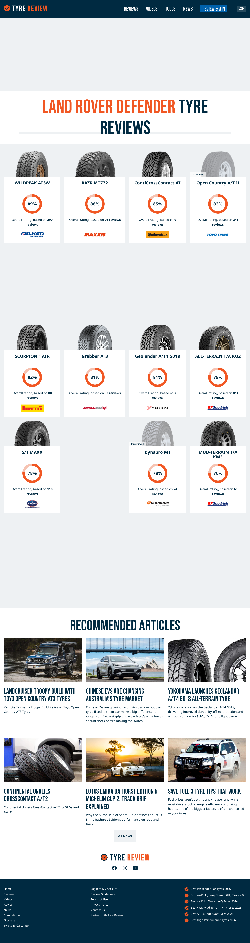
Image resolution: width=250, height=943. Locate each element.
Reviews (131, 9)
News (188, 9)
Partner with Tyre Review (107, 915)
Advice (8, 904)
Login (241, 9)
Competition (12, 915)
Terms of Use (99, 899)
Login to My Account (104, 889)
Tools (170, 9)
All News (125, 836)
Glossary (9, 920)
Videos (151, 9)
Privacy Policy (99, 904)
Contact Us (98, 910)
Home (8, 889)
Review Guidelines (103, 894)
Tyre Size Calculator (17, 925)
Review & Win (213, 9)
